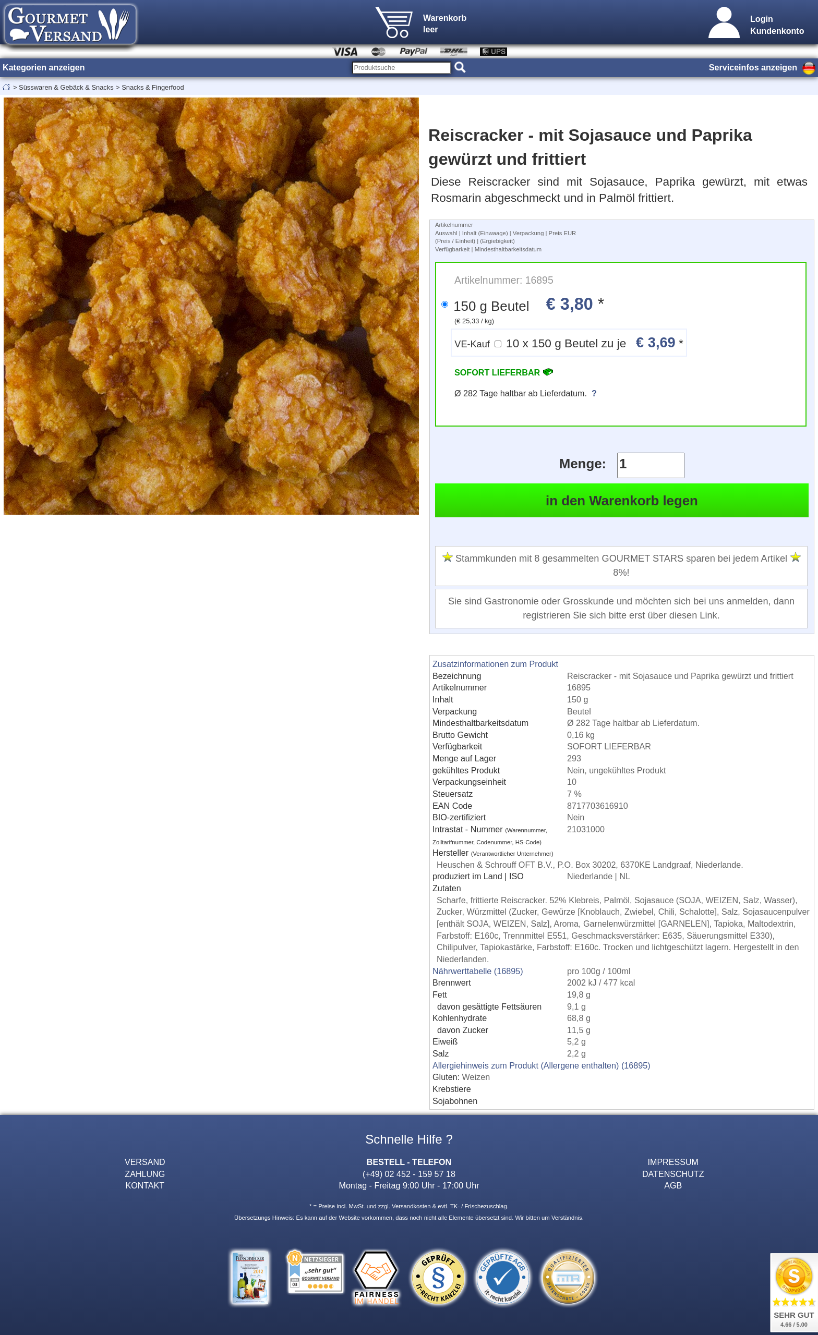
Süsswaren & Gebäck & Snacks (66, 87)
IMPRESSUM (673, 1162)
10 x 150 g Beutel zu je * (568, 342)
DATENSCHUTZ (673, 1174)
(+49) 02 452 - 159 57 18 (409, 1174)
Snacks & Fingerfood (153, 87)
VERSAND (145, 1162)
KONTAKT (144, 1185)
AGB (673, 1185)
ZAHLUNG (145, 1174)
